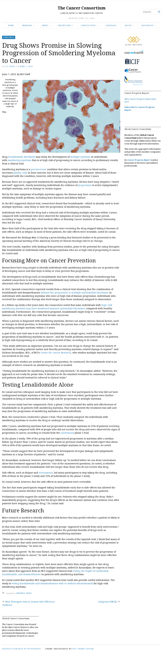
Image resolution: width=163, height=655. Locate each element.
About (128, 25)
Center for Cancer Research (55, 352)
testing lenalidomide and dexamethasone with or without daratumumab (52, 583)
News (45, 25)
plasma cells (20, 172)
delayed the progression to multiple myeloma (66, 292)
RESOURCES (148, 25)
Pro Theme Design (82, 648)
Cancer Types (88, 25)
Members (27, 25)
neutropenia (46, 472)
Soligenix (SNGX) (107, 601)
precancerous (38, 169)
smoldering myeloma (19, 160)
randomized (67, 432)
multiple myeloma (80, 156)
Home (11, 25)
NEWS (29, 593)
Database (111, 25)
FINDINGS (8, 37)
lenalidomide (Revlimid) (21, 156)
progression (85, 185)
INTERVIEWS (64, 25)
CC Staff (10, 66)
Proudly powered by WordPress (21, 648)
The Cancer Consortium (81, 8)
